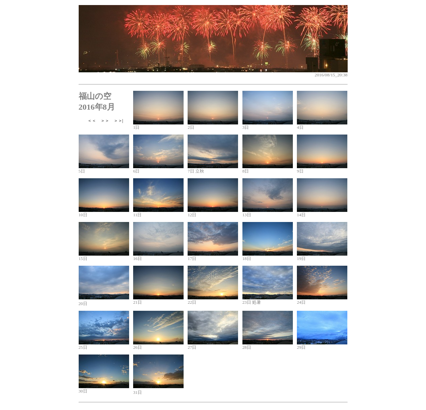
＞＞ (105, 120)
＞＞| (118, 120)
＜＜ (91, 120)
